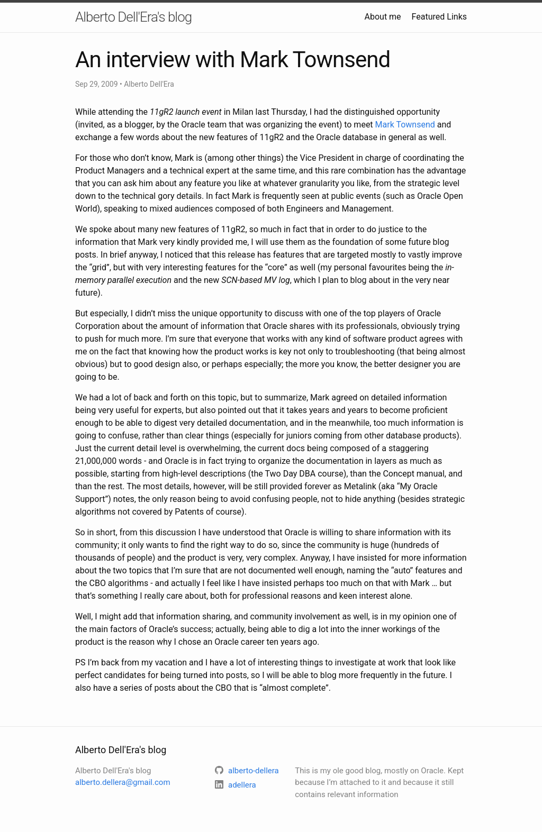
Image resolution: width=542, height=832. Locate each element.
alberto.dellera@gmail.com (122, 782)
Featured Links (439, 17)
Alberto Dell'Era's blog (133, 17)
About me (383, 17)
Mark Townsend (405, 125)
